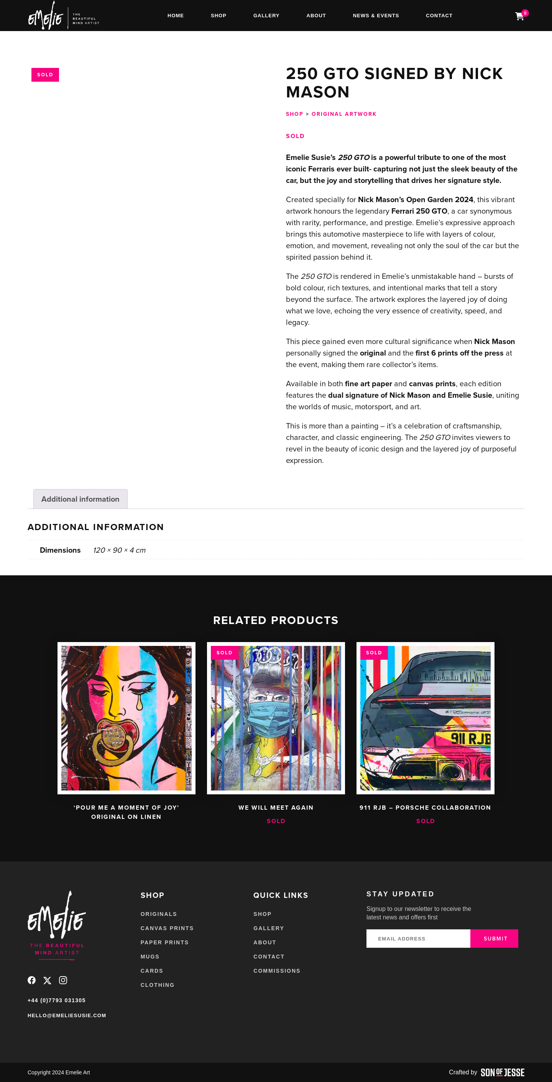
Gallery (266, 15)
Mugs (150, 957)
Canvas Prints (167, 928)
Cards (152, 971)
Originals (159, 914)
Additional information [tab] (80, 498)
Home (176, 15)
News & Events (376, 15)
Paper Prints (165, 942)
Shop (219, 15)
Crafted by (486, 1072)
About (316, 15)
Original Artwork (344, 114)
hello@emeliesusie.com (67, 1015)
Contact (439, 15)
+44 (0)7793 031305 (57, 1000)
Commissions (277, 971)
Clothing (158, 985)
